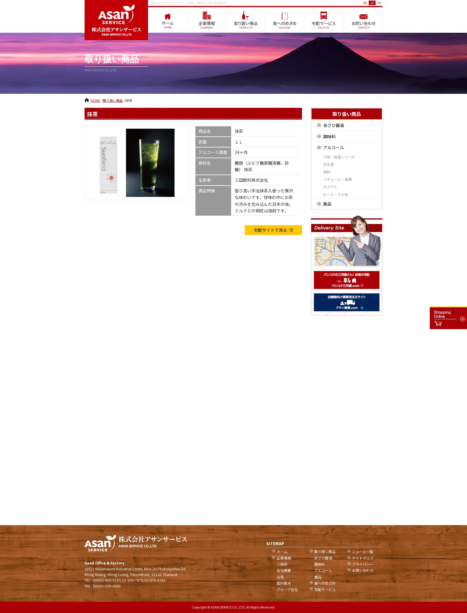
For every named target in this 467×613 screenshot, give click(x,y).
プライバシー (362, 564)
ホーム (282, 551)
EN (365, 3)
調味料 (329, 136)
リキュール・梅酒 (337, 179)
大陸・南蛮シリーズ (339, 156)
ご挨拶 (282, 564)
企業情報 (284, 557)
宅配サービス (325, 589)
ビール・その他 (335, 194)
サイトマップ (362, 557)
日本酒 (328, 164)
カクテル (330, 186)
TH (379, 3)
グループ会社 (287, 589)
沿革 (280, 576)
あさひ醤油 (333, 125)
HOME (95, 100)
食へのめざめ (325, 583)
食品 (327, 204)
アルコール (333, 147)
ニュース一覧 (362, 551)
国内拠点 (284, 583)
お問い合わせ (362, 570)
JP (372, 3)
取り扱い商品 (113, 100)
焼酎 (326, 171)
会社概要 (284, 570)
